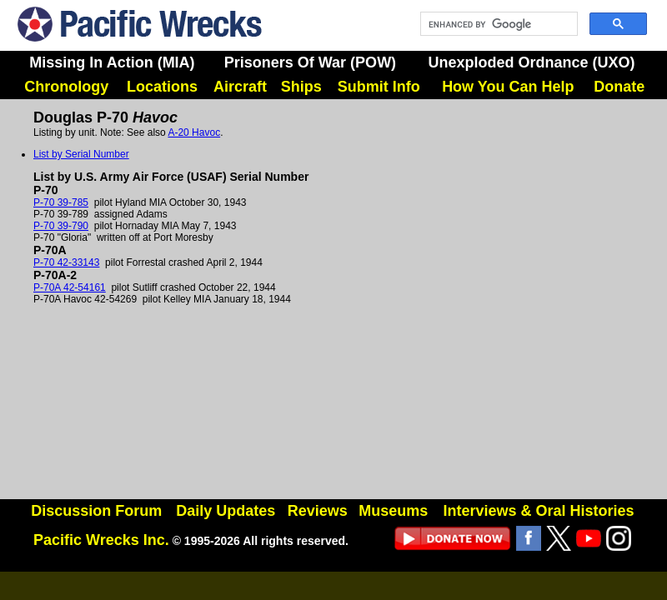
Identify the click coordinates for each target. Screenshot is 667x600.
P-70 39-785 (60, 202)
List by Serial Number (81, 154)
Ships (301, 86)
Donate (619, 86)
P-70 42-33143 (66, 262)
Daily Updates (225, 510)
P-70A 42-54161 (69, 287)
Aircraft (240, 86)
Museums (393, 510)
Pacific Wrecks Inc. (101, 540)
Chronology (66, 86)
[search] (497, 24)
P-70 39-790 (60, 226)
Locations (162, 86)
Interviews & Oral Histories (538, 510)
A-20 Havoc (194, 132)
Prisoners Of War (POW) (310, 62)
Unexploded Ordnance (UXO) (531, 62)
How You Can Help (508, 86)
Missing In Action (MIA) (111, 62)
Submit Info (379, 86)
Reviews (318, 510)
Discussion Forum (96, 510)
